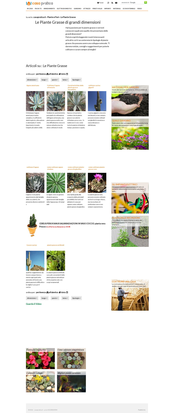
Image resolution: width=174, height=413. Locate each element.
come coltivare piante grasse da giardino (76, 168)
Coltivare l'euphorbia (36, 350)
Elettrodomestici (64, 8)
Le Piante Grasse (68, 17)
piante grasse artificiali (55, 245)
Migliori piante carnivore (69, 373)
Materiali (117, 8)
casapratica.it (39, 17)
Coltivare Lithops (35, 373)
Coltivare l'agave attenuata (53, 86)
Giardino (77, 8)
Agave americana (33, 85)
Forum (100, 3)
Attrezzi (86, 8)
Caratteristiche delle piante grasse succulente (75, 87)
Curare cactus (32, 245)
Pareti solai (97, 8)
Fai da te (38, 8)
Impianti (107, 8)
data (63, 74)
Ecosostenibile (129, 8)
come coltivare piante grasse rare (96, 168)
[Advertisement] (52, 14)
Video (139, 8)
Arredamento (49, 8)
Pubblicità (141, 410)
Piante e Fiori (53, 17)
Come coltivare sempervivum (71, 350)
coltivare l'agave (33, 167)
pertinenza (41, 74)
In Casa (30, 8)
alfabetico (54, 74)
